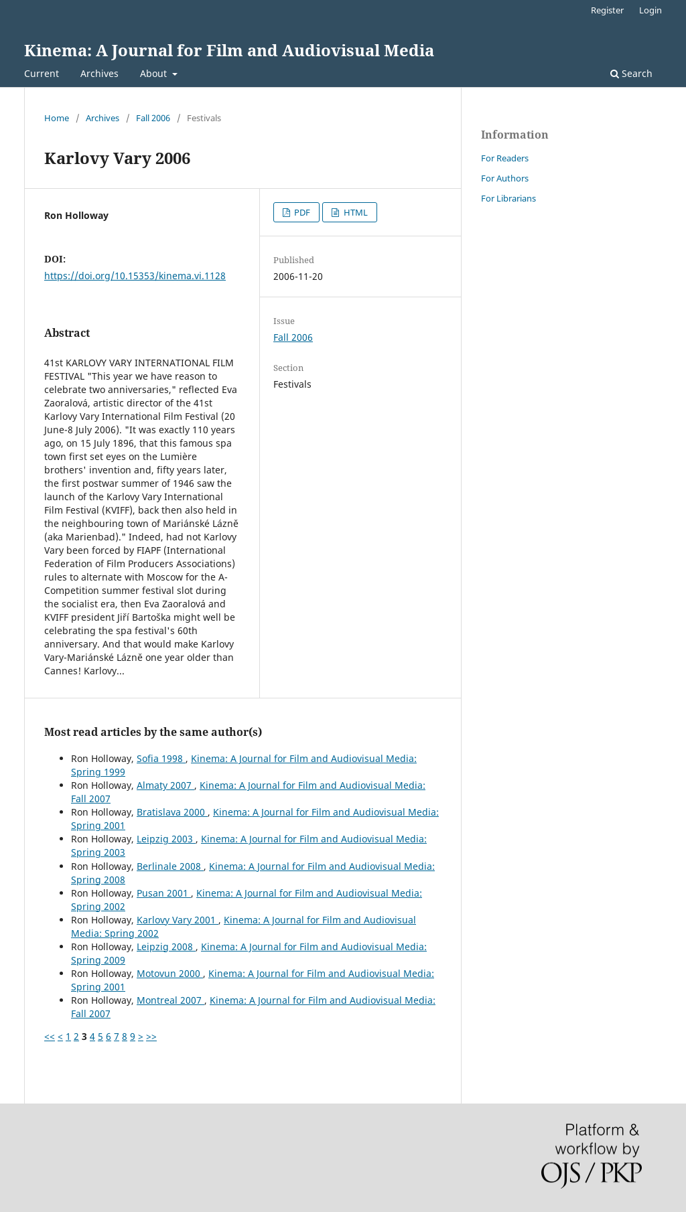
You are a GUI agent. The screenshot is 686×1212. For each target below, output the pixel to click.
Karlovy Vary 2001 (177, 919)
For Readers (505, 158)
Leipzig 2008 (166, 946)
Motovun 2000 (170, 973)
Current (41, 73)
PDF (301, 212)
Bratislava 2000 (172, 812)
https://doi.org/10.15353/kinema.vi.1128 (135, 275)
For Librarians (508, 198)
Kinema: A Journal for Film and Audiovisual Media (229, 50)
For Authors (505, 178)
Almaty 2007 (165, 785)
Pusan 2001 (164, 893)
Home (56, 118)
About (154, 73)
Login (650, 10)
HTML (355, 212)
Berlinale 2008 (170, 866)
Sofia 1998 (161, 758)
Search (631, 73)
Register (607, 10)
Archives (99, 73)
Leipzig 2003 (166, 838)
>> (151, 1036)
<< (49, 1036)
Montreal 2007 (170, 1000)
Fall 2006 (153, 118)
